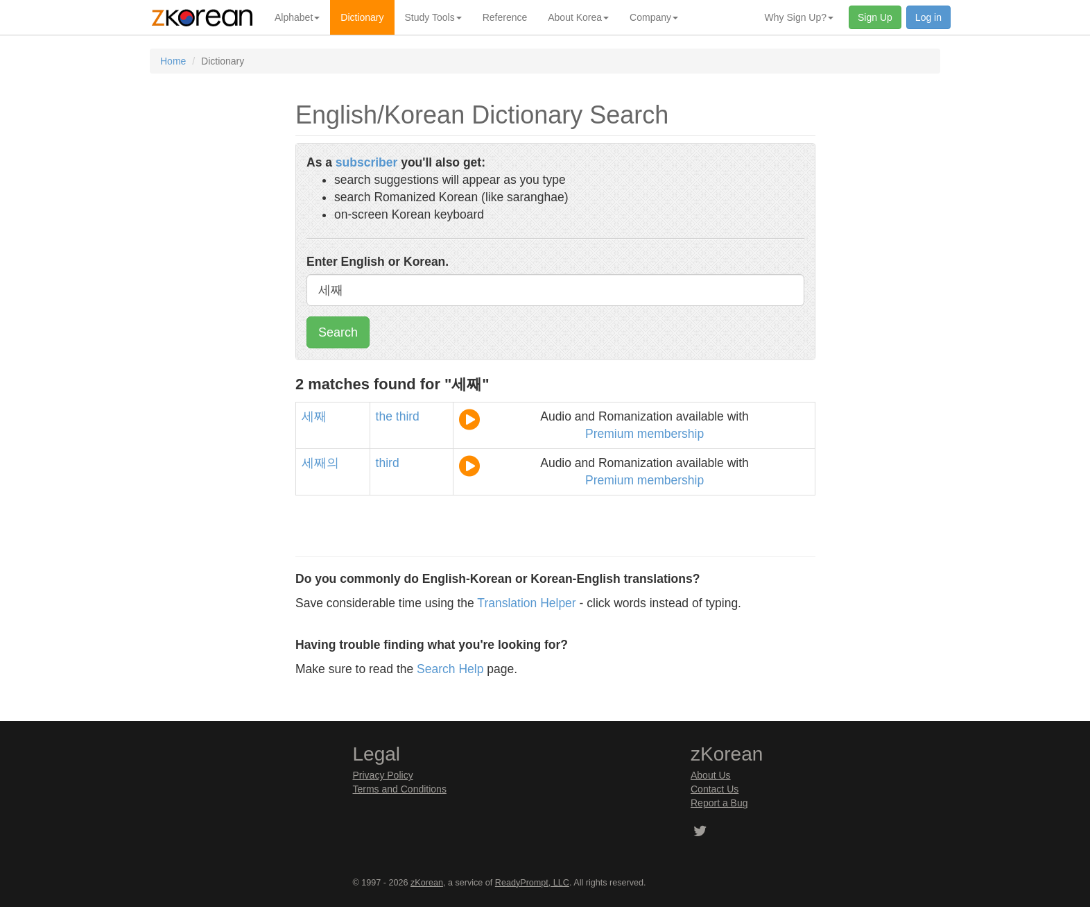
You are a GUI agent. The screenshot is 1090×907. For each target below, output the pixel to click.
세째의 (320, 463)
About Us (711, 775)
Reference (505, 17)
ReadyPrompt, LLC (532, 883)
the (384, 416)
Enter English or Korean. (377, 262)
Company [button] (654, 17)
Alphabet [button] (297, 17)
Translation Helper (526, 603)
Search (338, 332)
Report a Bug (719, 802)
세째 (314, 416)
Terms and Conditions (400, 789)
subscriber (366, 162)
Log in (928, 17)
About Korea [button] (578, 17)
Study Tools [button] (433, 17)
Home (173, 61)
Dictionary (361, 17)
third (407, 416)
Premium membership (644, 434)
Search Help (450, 669)
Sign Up (875, 17)
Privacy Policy (383, 775)
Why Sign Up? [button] (799, 17)
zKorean (426, 883)
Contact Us (714, 789)
